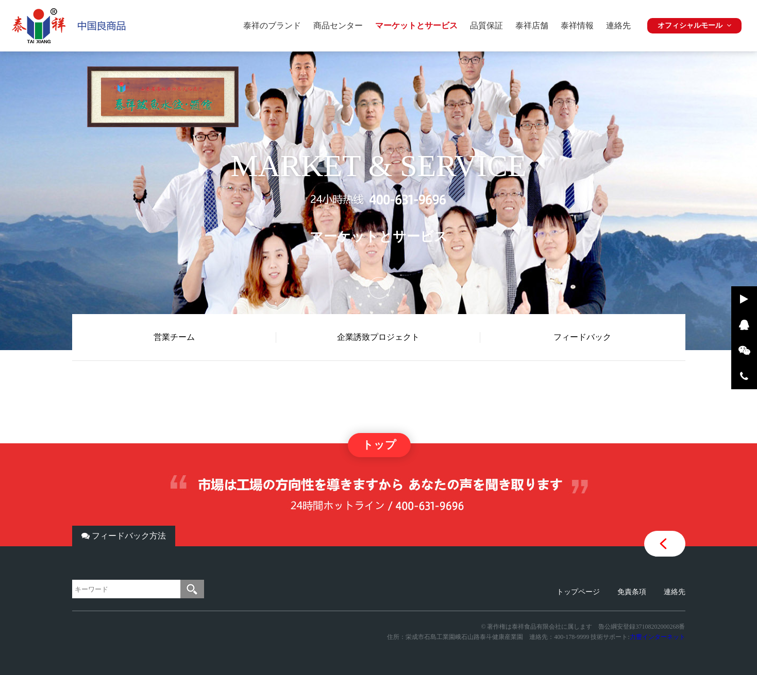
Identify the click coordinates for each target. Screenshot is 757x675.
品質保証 (486, 25)
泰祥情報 (577, 25)
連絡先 (618, 25)
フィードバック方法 (123, 535)
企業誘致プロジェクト (378, 337)
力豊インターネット (657, 637)
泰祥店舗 (531, 25)
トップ (379, 445)
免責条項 (631, 592)
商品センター (338, 25)
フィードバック (582, 337)
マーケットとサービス (416, 25)
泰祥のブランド (272, 25)
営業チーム (174, 337)
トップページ (578, 592)
